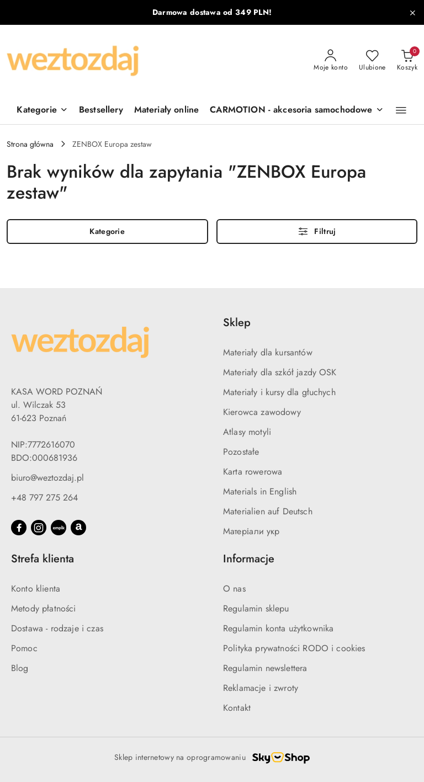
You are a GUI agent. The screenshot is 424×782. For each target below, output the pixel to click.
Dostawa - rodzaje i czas (57, 628)
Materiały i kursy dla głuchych (279, 392)
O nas (234, 588)
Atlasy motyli (247, 431)
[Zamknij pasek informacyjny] (412, 13)
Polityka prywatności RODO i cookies (294, 648)
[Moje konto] (331, 60)
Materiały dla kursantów (267, 352)
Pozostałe (241, 451)
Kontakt (237, 707)
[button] (401, 110)
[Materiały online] (166, 111)
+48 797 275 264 (44, 497)
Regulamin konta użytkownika (278, 628)
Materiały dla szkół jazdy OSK (280, 372)
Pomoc (24, 648)
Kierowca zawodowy (262, 412)
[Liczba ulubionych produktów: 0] (372, 60)
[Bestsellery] (101, 111)
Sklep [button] (237, 323)
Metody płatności (43, 608)
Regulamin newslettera (265, 668)
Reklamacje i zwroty (260, 688)
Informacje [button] (248, 559)
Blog (20, 668)
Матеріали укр (251, 531)
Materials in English (259, 491)
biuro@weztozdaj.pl (47, 477)
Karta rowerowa (252, 471)
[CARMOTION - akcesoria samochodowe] (296, 111)
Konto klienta (35, 588)
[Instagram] (38, 527)
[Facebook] (18, 527)
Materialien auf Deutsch (267, 511)
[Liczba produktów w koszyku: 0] (407, 60)
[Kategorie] (42, 111)
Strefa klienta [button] (42, 559)
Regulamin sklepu (256, 608)
